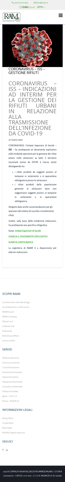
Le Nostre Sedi (8, 326)
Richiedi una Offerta (10, 336)
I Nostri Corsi (7, 321)
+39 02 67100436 (20, 3)
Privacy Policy (7, 418)
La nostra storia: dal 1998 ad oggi (16, 302)
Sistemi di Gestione (10, 377)
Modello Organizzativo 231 (13, 433)
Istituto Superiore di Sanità (28, 231)
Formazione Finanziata (12, 372)
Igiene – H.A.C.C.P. (9, 396)
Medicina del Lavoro (10, 358)
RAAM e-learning (9, 317)
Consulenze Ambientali (12, 387)
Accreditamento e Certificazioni (15, 307)
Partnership (7, 331)
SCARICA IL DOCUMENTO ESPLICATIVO (28, 236)
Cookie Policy (8, 423)
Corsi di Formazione (10, 367)
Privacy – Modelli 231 (10, 401)
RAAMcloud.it (8, 312)
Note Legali (7, 428)
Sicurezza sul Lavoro (11, 363)
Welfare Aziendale (10, 391)
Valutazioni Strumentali (12, 382)
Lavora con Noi (8, 341)
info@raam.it (41, 3)
